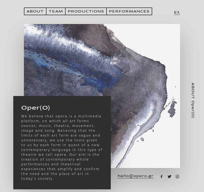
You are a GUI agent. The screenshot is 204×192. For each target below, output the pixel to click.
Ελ (177, 12)
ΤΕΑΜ (56, 11)
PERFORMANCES (129, 11)
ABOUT (35, 11)
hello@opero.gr (136, 176)
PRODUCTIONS (86, 11)
